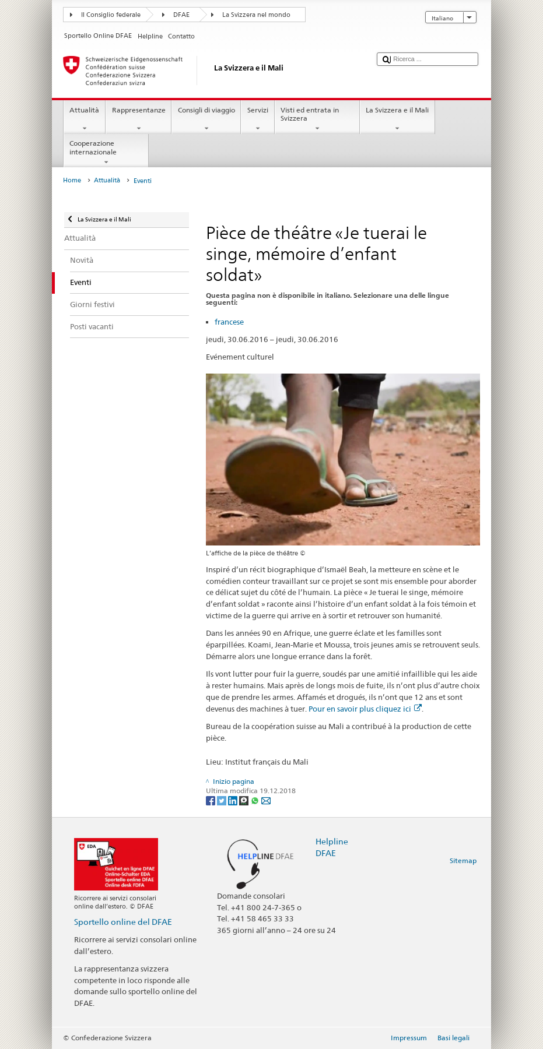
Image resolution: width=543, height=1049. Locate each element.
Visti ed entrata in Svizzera (317, 119)
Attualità (84, 119)
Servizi (257, 119)
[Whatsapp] (255, 799)
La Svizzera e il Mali (397, 119)
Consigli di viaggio (206, 119)
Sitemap (463, 860)
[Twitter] (222, 799)
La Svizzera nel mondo (256, 15)
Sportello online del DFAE (123, 922)
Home (72, 180)
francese (229, 321)
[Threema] (244, 799)
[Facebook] (211, 799)
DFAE (181, 15)
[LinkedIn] (233, 799)
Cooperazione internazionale (106, 153)
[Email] (266, 799)
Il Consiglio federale (111, 15)
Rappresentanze (138, 119)
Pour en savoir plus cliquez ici (365, 708)
